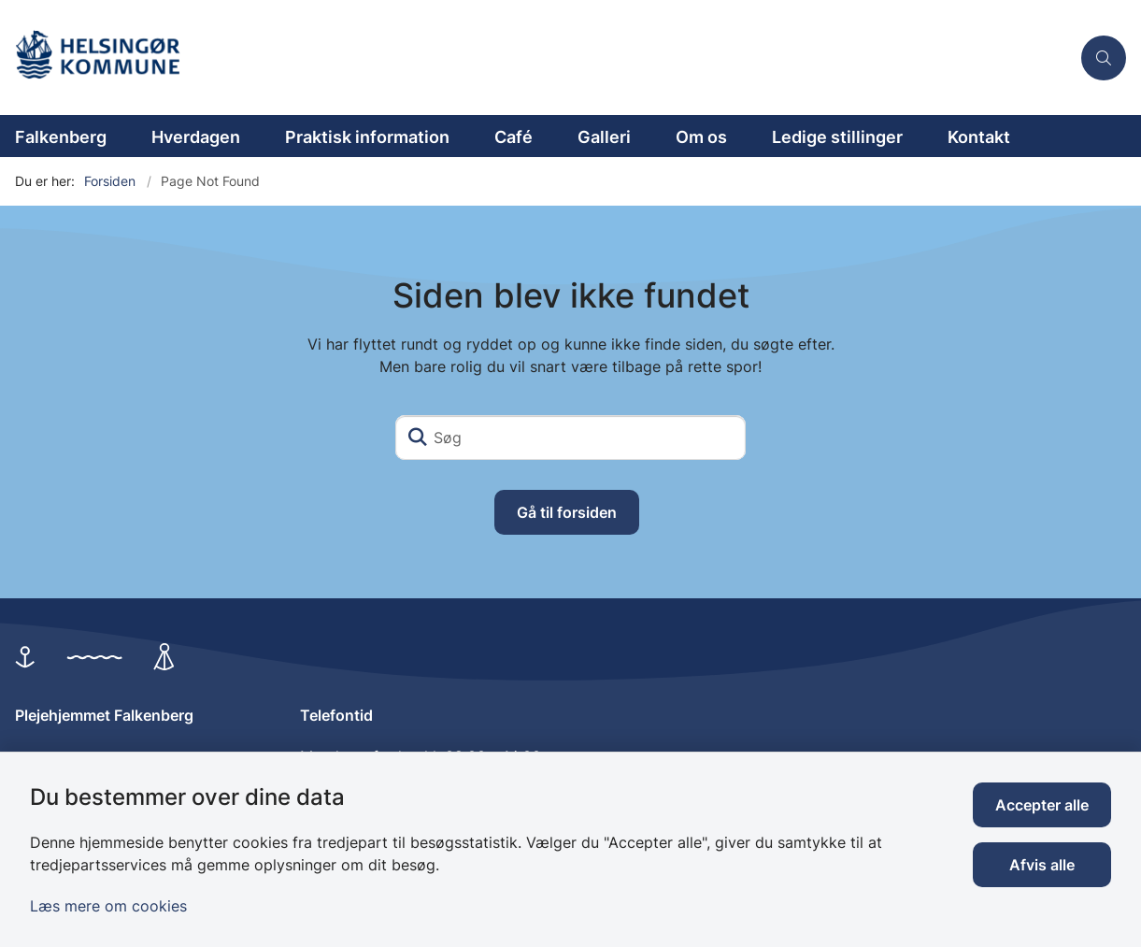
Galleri (604, 137)
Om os (701, 137)
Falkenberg (61, 137)
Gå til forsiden (567, 512)
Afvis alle (1042, 864)
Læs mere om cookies (108, 906)
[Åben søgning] (1103, 58)
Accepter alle (1042, 805)
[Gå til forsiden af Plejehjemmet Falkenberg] (535, 57)
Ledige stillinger (837, 137)
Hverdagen (195, 137)
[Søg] (570, 437)
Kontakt (979, 137)
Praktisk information (367, 137)
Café (513, 137)
